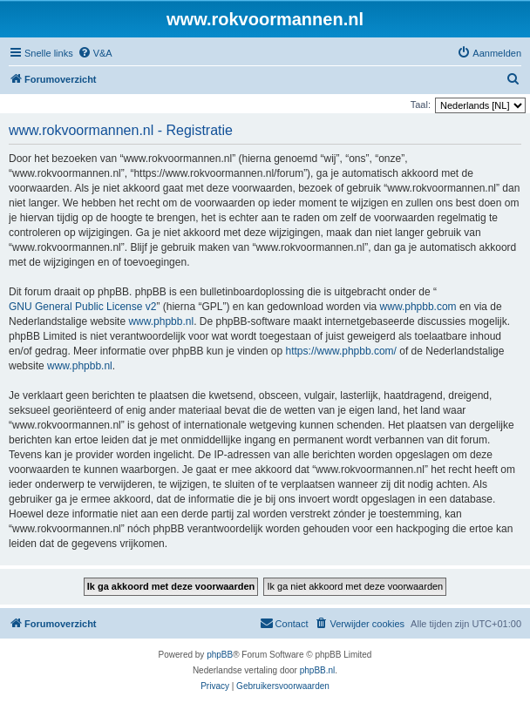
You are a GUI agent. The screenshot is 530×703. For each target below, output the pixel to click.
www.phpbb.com (418, 307)
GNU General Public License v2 (82, 307)
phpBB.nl (318, 670)
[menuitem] (95, 53)
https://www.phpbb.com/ (341, 351)
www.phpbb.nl (161, 321)
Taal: (421, 104)
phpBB (220, 654)
